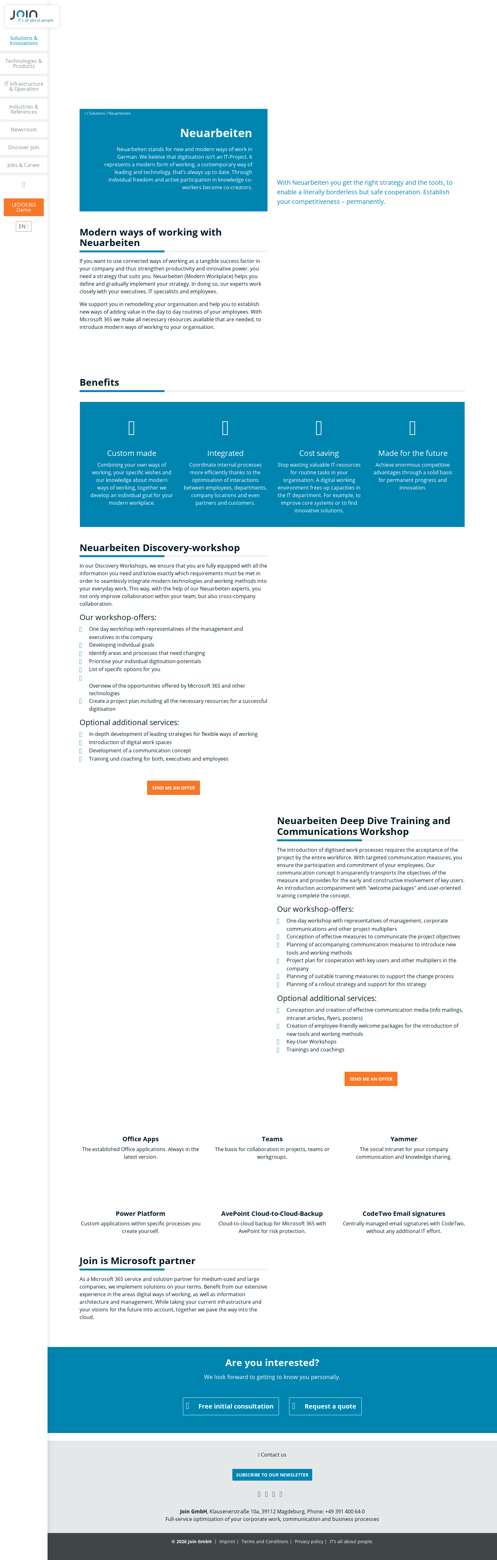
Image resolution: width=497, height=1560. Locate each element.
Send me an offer (173, 788)
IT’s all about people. (351, 1541)
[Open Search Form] (24, 184)
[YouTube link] (273, 1494)
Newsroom (24, 129)
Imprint (227, 1541)
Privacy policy (309, 1541)
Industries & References (23, 109)
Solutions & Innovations (24, 41)
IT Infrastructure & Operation (23, 86)
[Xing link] (259, 1494)
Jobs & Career (24, 165)
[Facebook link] (266, 1494)
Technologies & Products (23, 63)
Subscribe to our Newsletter (272, 1475)
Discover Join (23, 147)
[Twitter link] (281, 1494)
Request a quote (330, 1406)
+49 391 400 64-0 (345, 1511)
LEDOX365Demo (24, 207)
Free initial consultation (236, 1406)
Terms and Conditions (265, 1541)
